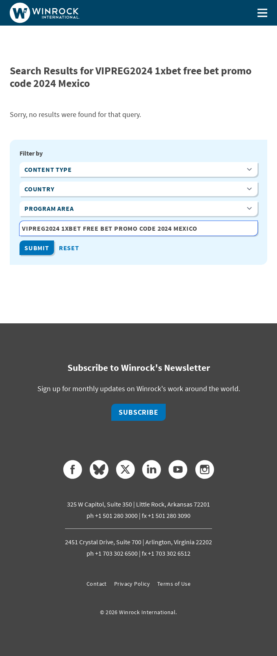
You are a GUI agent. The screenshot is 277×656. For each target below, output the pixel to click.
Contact (97, 583)
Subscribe (138, 412)
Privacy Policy (132, 583)
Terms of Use (173, 583)
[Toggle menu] (262, 12)
